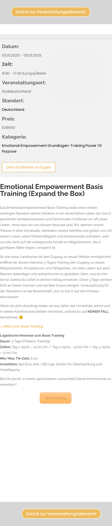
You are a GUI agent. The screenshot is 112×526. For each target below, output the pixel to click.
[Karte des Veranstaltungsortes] (56, 449)
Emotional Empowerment (24, 145)
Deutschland (13, 109)
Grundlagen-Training (66, 145)
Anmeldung (55, 398)
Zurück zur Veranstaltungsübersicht (50, 12)
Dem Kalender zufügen (28, 167)
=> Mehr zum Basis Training (21, 326)
